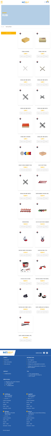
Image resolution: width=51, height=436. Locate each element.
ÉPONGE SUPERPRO (25, 51)
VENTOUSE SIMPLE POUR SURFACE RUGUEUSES (27, 250)
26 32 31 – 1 (30, 416)
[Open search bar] (45, 1)
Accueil (2, 26)
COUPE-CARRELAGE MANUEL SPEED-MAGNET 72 (28, 335)
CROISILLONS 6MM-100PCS (42, 108)
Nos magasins (31, 359)
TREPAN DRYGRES (25, 222)
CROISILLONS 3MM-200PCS (42, 80)
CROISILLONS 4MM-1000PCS (25, 193)
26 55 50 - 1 (7, 398)
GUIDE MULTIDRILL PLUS (42, 250)
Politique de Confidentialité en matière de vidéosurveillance (36, 366)
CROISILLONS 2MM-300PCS (25, 80)
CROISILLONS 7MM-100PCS (42, 136)
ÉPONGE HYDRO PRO (42, 51)
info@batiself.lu (7, 373)
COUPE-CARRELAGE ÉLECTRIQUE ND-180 (43, 307)
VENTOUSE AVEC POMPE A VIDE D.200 (26, 307)
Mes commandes (8, 362)
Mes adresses (7, 364)
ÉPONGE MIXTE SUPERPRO (25, 136)
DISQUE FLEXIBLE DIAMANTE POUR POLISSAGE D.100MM (29, 165)
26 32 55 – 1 (7, 416)
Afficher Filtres (8, 33)
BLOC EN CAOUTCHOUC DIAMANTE (42, 222)
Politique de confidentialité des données (36, 364)
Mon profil (6, 359)
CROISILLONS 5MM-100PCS (25, 108)
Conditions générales (32, 362)
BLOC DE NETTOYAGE (43, 165)
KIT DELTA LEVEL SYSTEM (25, 278)
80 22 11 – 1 (30, 398)
